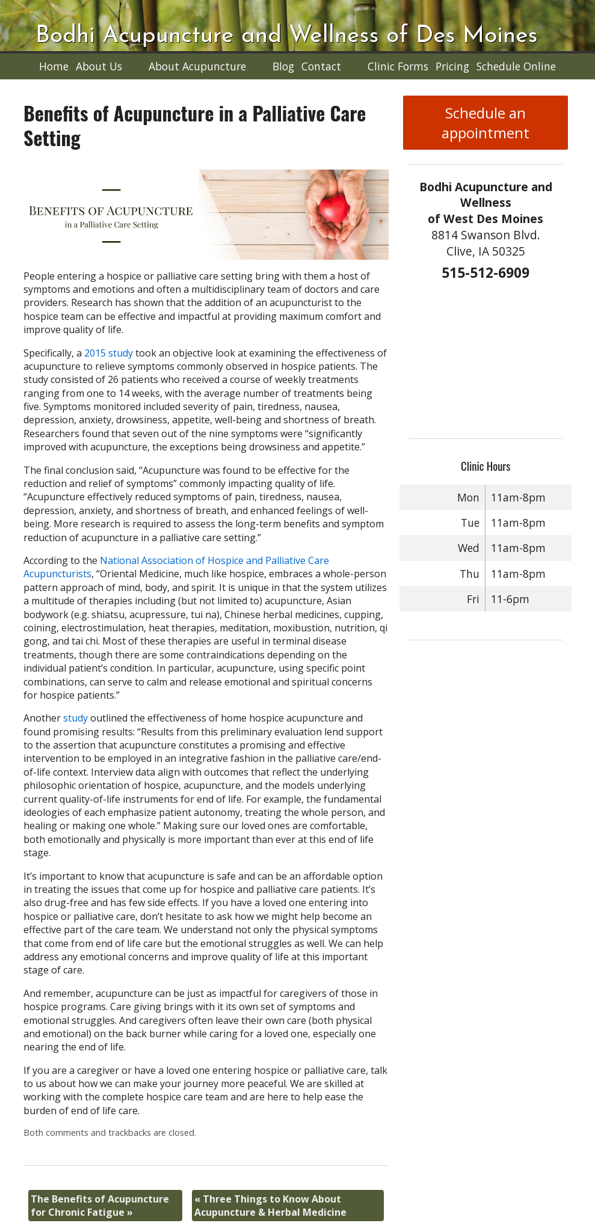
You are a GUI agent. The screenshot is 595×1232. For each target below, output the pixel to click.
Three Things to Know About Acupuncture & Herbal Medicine (270, 1205)
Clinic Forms (398, 66)
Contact (321, 66)
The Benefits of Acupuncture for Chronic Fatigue (100, 1205)
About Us (99, 66)
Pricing (452, 66)
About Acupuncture (197, 66)
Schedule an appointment (485, 123)
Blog (283, 66)
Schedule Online (516, 66)
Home (54, 66)
